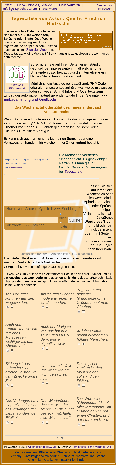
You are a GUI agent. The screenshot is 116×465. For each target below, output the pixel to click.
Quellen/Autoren (68, 5)
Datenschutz (104, 5)
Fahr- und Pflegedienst (17, 86)
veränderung (103, 446)
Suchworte (49, 9)
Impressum (105, 8)
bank (91, 446)
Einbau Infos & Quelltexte (34, 5)
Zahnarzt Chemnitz (75, 456)
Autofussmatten (26, 452)
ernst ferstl (79, 446)
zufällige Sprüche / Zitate (20, 9)
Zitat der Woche (38, 50)
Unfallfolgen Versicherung (41, 456)
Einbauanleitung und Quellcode (30, 99)
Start (8, 5)
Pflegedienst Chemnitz (54, 452)
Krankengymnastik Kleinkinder (64, 459)
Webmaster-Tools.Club (41, 446)
